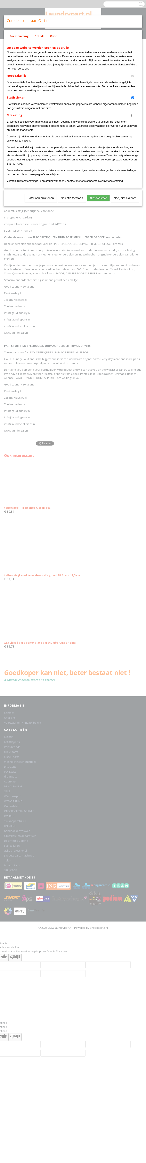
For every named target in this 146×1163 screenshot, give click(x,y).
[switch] (132, 76)
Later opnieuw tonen (41, 198)
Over (53, 36)
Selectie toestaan (72, 198)
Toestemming (19, 36)
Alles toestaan (98, 198)
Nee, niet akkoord (125, 198)
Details (39, 36)
